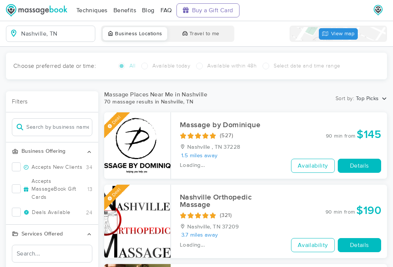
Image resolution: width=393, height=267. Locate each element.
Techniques (92, 10)
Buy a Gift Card (208, 10)
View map (338, 34)
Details (359, 166)
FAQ (166, 10)
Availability (313, 166)
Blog (148, 10)
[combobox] (56, 33)
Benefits (124, 10)
